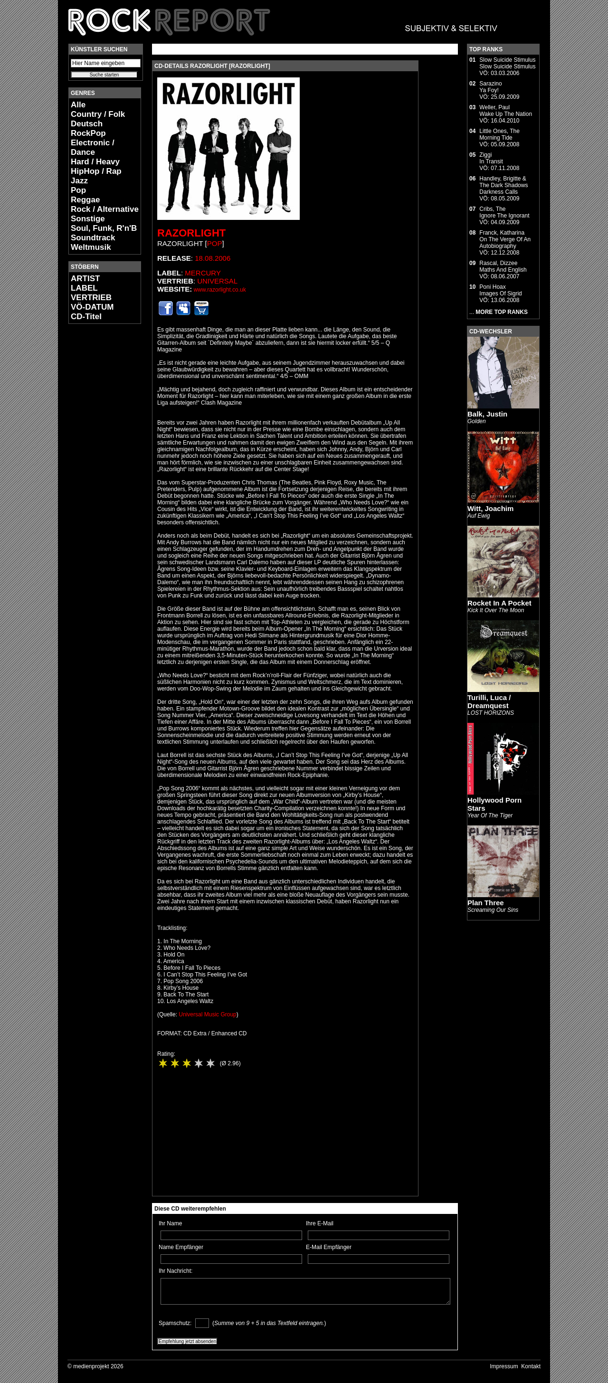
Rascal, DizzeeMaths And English (502, 266)
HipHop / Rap (96, 171)
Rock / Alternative (105, 209)
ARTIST (85, 278)
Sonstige (88, 218)
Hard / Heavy (95, 161)
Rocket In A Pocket (499, 603)
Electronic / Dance (92, 147)
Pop (78, 190)
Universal (217, 281)
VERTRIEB (91, 297)
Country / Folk (98, 114)
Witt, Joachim (490, 508)
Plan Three (485, 903)
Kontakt (531, 1366)
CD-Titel (86, 316)
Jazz (79, 180)
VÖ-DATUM (92, 307)
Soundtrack (93, 237)
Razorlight (191, 233)
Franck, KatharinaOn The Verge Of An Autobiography (505, 239)
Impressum (504, 1366)
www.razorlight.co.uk (220, 289)
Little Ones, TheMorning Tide (499, 134)
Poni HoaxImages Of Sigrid (500, 290)
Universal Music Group (207, 1014)
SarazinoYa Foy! (490, 87)
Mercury (203, 273)
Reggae (85, 199)
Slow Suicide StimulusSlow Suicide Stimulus (507, 63)
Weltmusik (91, 247)
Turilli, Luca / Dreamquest (489, 701)
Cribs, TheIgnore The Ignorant (504, 212)
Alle (78, 104)
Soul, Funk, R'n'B (104, 228)
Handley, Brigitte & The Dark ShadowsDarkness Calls (503, 185)
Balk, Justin (487, 414)
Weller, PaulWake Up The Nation (505, 110)
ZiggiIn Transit (491, 158)
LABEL (84, 288)
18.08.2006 (212, 258)
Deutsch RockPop (88, 128)
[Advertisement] (96, 473)
